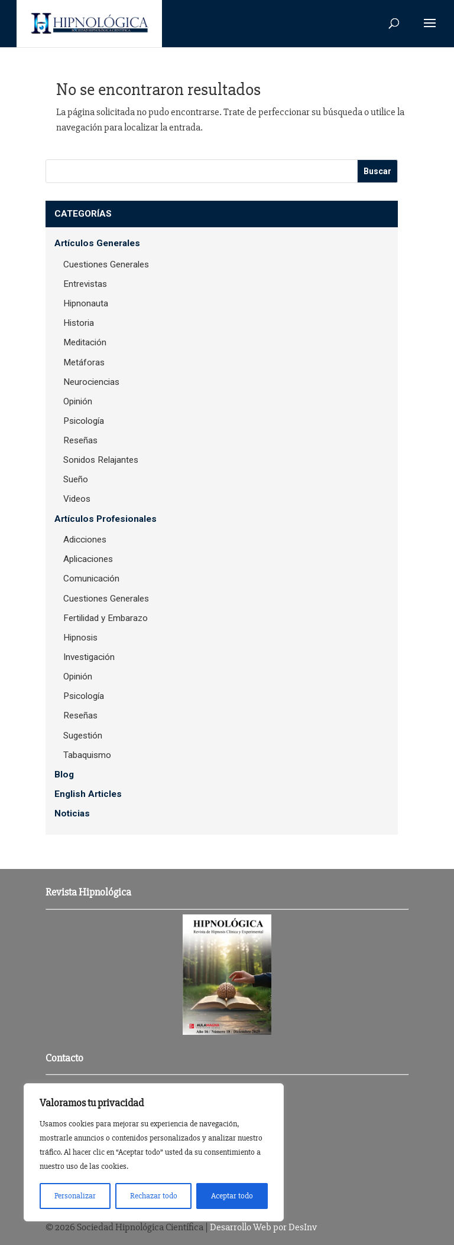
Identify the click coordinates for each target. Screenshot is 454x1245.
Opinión (77, 401)
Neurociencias (91, 382)
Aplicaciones (88, 559)
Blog (64, 774)
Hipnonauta (85, 303)
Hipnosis (80, 637)
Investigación (89, 657)
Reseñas (80, 440)
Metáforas (84, 362)
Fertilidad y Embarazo (105, 618)
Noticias (72, 813)
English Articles (88, 794)
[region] (154, 1152)
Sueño (75, 479)
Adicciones (84, 539)
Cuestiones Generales (106, 264)
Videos (76, 499)
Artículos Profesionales (105, 519)
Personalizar (75, 1196)
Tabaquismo (87, 755)
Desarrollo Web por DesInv (263, 1227)
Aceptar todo (232, 1196)
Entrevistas (85, 284)
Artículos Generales (97, 243)
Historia (78, 323)
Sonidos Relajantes (100, 460)
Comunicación (91, 578)
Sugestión (82, 735)
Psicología (83, 421)
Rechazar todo (153, 1196)
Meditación (84, 342)
